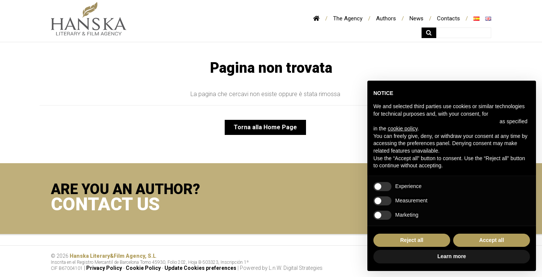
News (416, 18)
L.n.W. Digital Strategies (296, 268)
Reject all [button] (411, 240)
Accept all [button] (491, 240)
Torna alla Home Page (265, 127)
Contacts (448, 18)
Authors (386, 18)
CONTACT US (105, 204)
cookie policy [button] (402, 128)
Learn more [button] (451, 256)
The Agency (347, 18)
